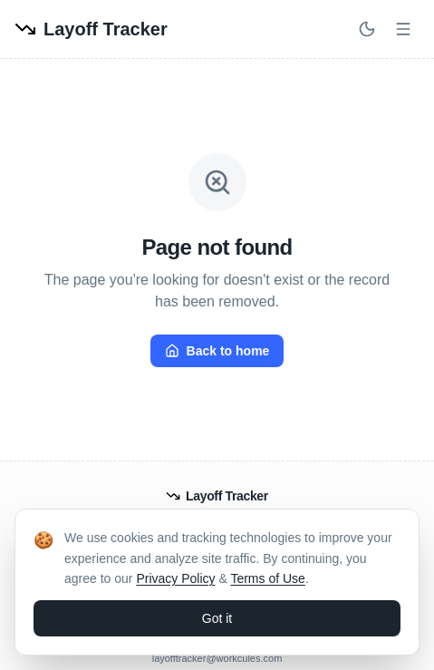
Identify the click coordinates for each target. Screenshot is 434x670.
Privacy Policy (175, 578)
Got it (217, 618)
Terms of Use (267, 578)
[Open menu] (403, 29)
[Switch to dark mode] (367, 29)
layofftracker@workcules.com (217, 658)
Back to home (217, 351)
